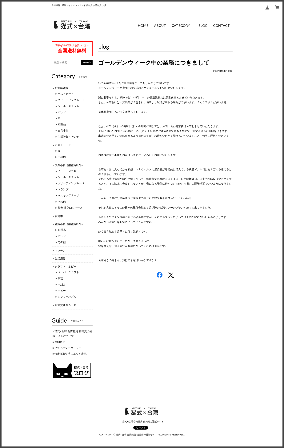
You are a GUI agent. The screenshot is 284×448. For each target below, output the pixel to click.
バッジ (62, 112)
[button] (182, 26)
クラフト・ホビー (65, 266)
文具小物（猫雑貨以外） (69, 165)
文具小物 (63, 130)
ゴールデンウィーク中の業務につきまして (154, 62)
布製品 (62, 124)
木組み (62, 284)
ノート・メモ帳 (67, 171)
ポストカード (66, 93)
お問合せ (59, 341)
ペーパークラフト (68, 272)
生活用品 (60, 258)
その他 (62, 156)
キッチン (60, 250)
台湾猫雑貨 (61, 88)
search (87, 62)
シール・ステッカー (70, 106)
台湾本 (59, 216)
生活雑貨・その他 (68, 136)
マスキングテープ (68, 195)
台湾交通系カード (65, 305)
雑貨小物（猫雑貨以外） (69, 224)
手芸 (60, 278)
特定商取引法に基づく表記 (70, 353)
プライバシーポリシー (67, 347)
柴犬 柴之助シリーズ (70, 207)
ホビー (62, 290)
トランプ (63, 189)
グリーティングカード (71, 99)
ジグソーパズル (67, 296)
